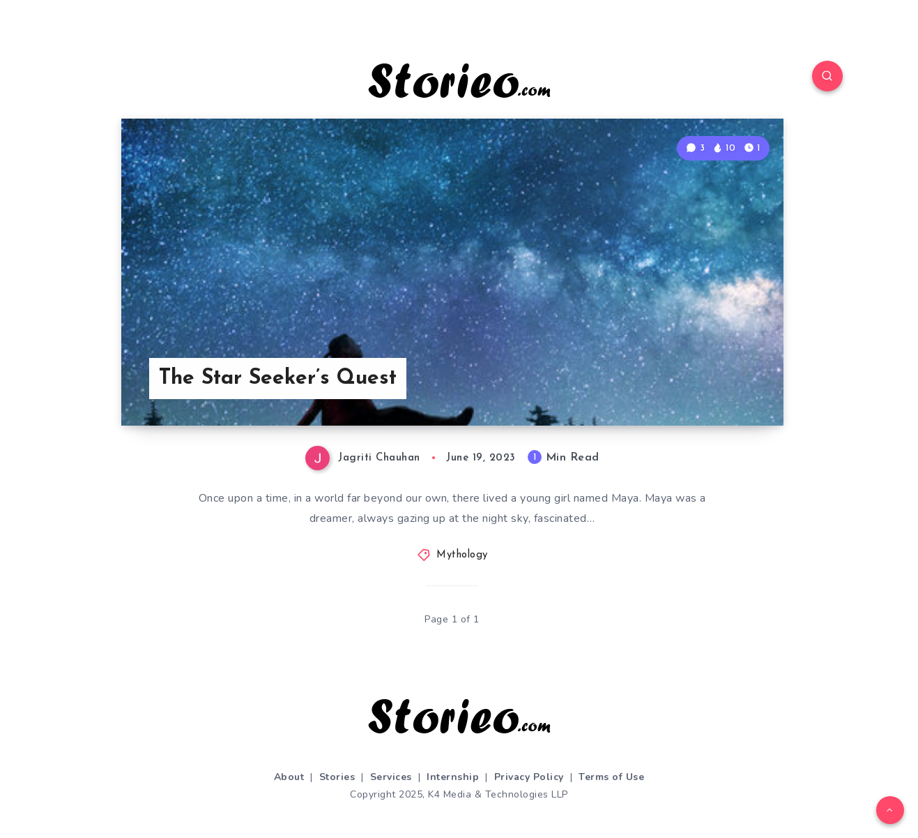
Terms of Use (611, 777)
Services (391, 777)
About (289, 777)
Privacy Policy (529, 777)
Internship (453, 777)
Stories (337, 777)
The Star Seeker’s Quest (278, 378)
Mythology (462, 555)
